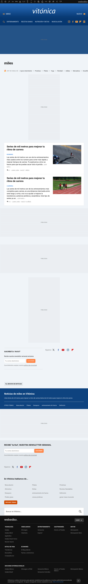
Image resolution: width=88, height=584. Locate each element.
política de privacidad (30, 365)
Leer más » (21, 198)
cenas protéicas (37, 497)
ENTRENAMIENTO (13, 22)
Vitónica (44, 11)
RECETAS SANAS (27, 22)
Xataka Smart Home (11, 539)
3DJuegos (24, 530)
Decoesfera (8, 553)
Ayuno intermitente (26, 71)
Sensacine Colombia (44, 572)
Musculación (20, 405)
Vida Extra (24, 533)
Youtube (76, 21)
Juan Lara (15, 170)
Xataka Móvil (9, 533)
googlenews (84, 21)
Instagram (69, 21)
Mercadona (76, 71)
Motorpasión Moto (76, 533)
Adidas (68, 71)
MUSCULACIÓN (57, 22)
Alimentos (8, 489)
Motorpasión (74, 530)
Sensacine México (43, 569)
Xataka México (9, 569)
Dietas (34, 489)
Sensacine (41, 530)
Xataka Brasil (9, 572)
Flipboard (80, 21)
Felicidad (60, 71)
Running (10, 154)
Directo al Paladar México (59, 570)
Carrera (10, 186)
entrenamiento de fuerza (49, 405)
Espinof (40, 533)
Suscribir (31, 361)
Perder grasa (9, 497)
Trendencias (8, 550)
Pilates (46, 71)
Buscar (80, 511)
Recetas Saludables (66, 489)
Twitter (53, 349)
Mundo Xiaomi (9, 542)
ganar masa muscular (67, 497)
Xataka (7, 530)
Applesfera (8, 536)
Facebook (73, 21)
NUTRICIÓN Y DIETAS (42, 22)
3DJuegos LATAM (26, 569)
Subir (78, 520)
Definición (62, 405)
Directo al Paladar (59, 530)
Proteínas (38, 71)
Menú (8, 14)
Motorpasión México (77, 569)
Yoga (52, 71)
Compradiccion (9, 556)
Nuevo (79, 14)
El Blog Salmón (25, 550)
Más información (58, 582)
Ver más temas (10, 502)
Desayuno (36, 405)
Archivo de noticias (14, 384)
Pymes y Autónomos (27, 553)
